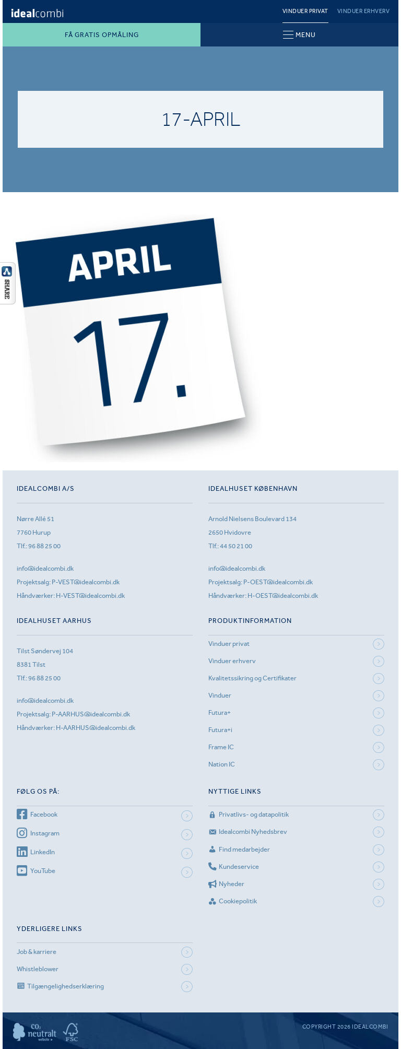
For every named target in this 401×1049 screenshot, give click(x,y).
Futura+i (220, 730)
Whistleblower (37, 969)
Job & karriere (36, 952)
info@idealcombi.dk (45, 568)
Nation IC (221, 764)
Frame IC (221, 747)
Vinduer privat (305, 11)
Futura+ (219, 712)
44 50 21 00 (236, 546)
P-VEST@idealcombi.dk (86, 582)
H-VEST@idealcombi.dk (90, 595)
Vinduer (219, 695)
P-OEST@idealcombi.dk (278, 582)
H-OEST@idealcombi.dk (282, 595)
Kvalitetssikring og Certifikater (252, 678)
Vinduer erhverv (363, 11)
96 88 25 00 (44, 546)
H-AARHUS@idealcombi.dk (95, 728)
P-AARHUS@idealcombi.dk (91, 714)
